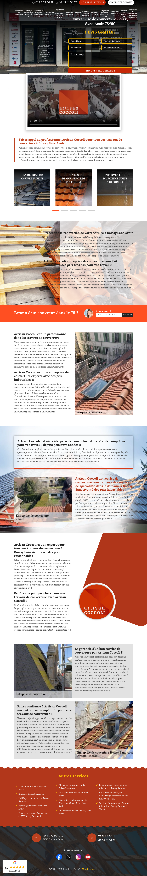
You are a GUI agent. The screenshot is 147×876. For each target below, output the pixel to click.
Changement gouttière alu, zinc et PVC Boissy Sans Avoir (34, 814)
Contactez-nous (120, 2)
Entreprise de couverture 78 (19, 13)
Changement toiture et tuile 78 (114, 13)
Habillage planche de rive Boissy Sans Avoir (34, 800)
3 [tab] (73, 210)
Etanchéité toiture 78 (69, 13)
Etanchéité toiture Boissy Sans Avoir (33, 788)
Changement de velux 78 (49, 13)
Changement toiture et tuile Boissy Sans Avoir (72, 786)
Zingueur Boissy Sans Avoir (31, 794)
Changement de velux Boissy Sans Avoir (75, 812)
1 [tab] (55, 210)
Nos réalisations (92, 2)
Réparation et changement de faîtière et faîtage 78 (132, 13)
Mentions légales (90, 869)
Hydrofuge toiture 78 (94, 13)
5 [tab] (91, 210)
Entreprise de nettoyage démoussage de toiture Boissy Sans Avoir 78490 (113, 795)
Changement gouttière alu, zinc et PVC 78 (104, 13)
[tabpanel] (32, 187)
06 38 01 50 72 (106, 840)
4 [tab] (82, 210)
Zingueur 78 (77, 13)
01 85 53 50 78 (106, 835)
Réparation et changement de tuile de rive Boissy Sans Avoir (113, 786)
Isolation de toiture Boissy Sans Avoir (73, 794)
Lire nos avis (14, 871)
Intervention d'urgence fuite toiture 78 (38, 13)
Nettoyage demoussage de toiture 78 (28, 13)
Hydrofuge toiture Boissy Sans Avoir (33, 807)
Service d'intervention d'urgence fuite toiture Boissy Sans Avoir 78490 (115, 806)
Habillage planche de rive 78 (85, 13)
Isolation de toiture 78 (124, 13)
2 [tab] (64, 210)
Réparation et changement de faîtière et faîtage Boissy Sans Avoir (73, 803)
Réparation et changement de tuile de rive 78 (59, 13)
